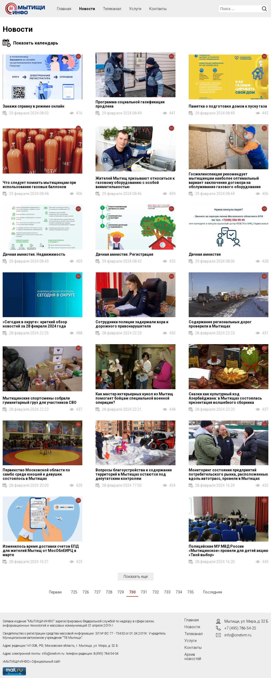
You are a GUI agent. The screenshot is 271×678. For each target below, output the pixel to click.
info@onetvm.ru (53, 653)
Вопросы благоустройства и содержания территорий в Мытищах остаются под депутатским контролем (134, 474)
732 (155, 592)
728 (109, 592)
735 (190, 592)
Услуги (135, 9)
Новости (87, 9)
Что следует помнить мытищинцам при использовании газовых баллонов (39, 184)
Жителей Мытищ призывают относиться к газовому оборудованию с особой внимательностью (135, 182)
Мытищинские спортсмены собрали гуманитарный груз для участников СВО (39, 400)
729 (121, 592)
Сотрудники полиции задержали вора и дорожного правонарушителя (132, 324)
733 (167, 592)
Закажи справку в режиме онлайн (33, 106)
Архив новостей (192, 656)
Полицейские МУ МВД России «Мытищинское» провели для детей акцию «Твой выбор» (228, 550)
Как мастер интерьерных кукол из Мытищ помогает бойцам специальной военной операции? (134, 398)
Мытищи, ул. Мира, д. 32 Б (246, 621)
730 (132, 592)
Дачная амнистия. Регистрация (124, 254)
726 (86, 592)
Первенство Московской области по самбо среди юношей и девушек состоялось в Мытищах (36, 474)
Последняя (212, 592)
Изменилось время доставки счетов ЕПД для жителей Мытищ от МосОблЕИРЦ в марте (41, 550)
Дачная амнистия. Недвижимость (34, 254)
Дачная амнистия (205, 254)
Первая (55, 592)
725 (74, 592)
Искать (264, 9)
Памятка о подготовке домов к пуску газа (228, 106)
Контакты (157, 9)
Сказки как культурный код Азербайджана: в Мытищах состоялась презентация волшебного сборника (225, 398)
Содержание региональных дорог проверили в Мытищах (220, 324)
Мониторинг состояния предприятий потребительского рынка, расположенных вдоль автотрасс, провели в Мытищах (228, 474)
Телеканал (112, 9)
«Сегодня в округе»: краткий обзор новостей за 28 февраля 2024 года (35, 324)
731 (144, 592)
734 (179, 592)
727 (97, 592)
